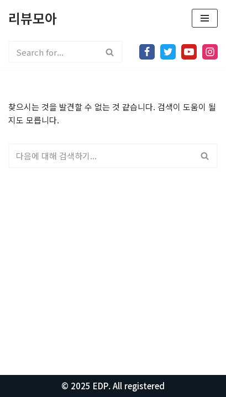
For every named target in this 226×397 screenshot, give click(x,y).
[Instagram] (210, 52)
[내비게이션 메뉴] (205, 18)
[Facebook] (147, 52)
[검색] (53, 52)
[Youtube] (189, 52)
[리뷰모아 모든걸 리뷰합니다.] (32, 18)
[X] (168, 52)
